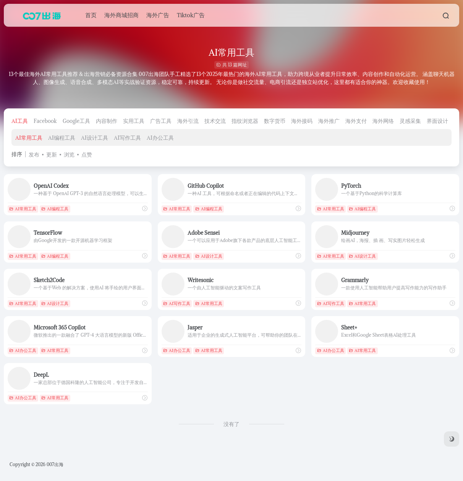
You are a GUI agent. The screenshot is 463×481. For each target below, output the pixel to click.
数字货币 (274, 121)
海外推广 (329, 121)
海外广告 (157, 15)
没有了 (231, 424)
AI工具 (19, 121)
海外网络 (383, 121)
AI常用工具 (28, 137)
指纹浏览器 (245, 121)
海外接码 (301, 121)
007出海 (55, 464)
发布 (34, 154)
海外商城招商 (121, 15)
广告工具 (161, 121)
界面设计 (437, 121)
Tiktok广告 (191, 15)
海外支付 (356, 121)
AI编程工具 (61, 137)
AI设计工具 (94, 137)
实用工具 (133, 121)
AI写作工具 (127, 137)
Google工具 (76, 121)
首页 (91, 15)
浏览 (69, 154)
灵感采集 (410, 121)
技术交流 (215, 121)
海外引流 (188, 121)
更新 (51, 154)
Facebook (45, 121)
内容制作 (106, 121)
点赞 (86, 154)
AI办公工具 (160, 137)
